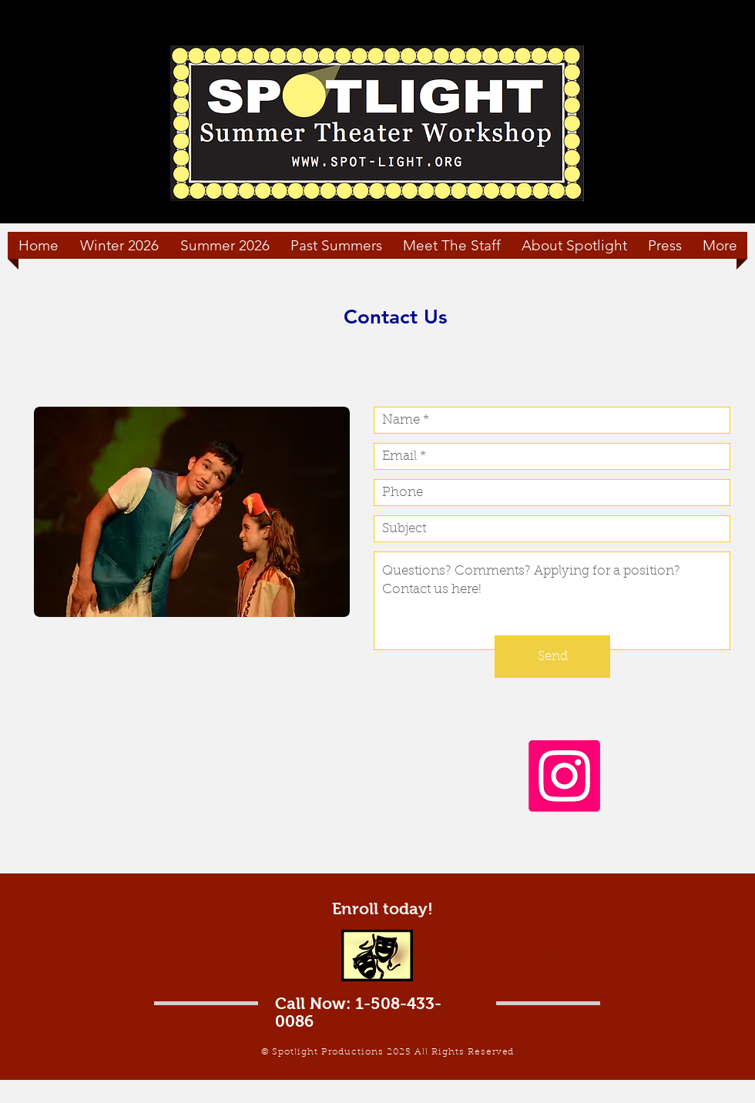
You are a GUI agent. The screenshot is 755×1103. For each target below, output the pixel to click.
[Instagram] (564, 776)
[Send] (552, 656)
